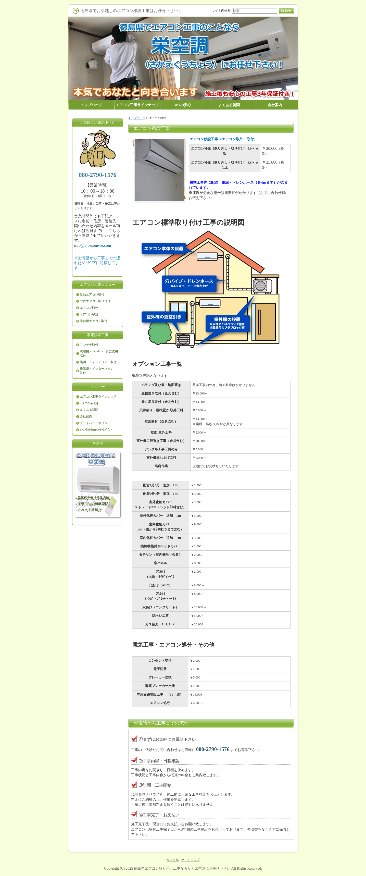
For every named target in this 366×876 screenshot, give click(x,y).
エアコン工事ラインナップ (98, 396)
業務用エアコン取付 (93, 321)
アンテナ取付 (89, 345)
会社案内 (86, 416)
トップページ (136, 117)
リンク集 (173, 860)
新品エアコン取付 (92, 294)
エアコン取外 (89, 308)
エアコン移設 (89, 314)
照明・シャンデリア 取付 (98, 362)
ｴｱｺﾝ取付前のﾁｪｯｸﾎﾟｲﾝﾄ (96, 429)
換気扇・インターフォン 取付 (98, 371)
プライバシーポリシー (95, 423)
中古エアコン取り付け (95, 301)
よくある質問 (89, 410)
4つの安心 (183, 105)
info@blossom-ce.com (92, 245)
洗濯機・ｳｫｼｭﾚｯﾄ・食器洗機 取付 (100, 353)
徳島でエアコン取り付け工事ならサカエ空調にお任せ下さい (182, 868)
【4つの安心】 (90, 403)
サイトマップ (190, 860)
